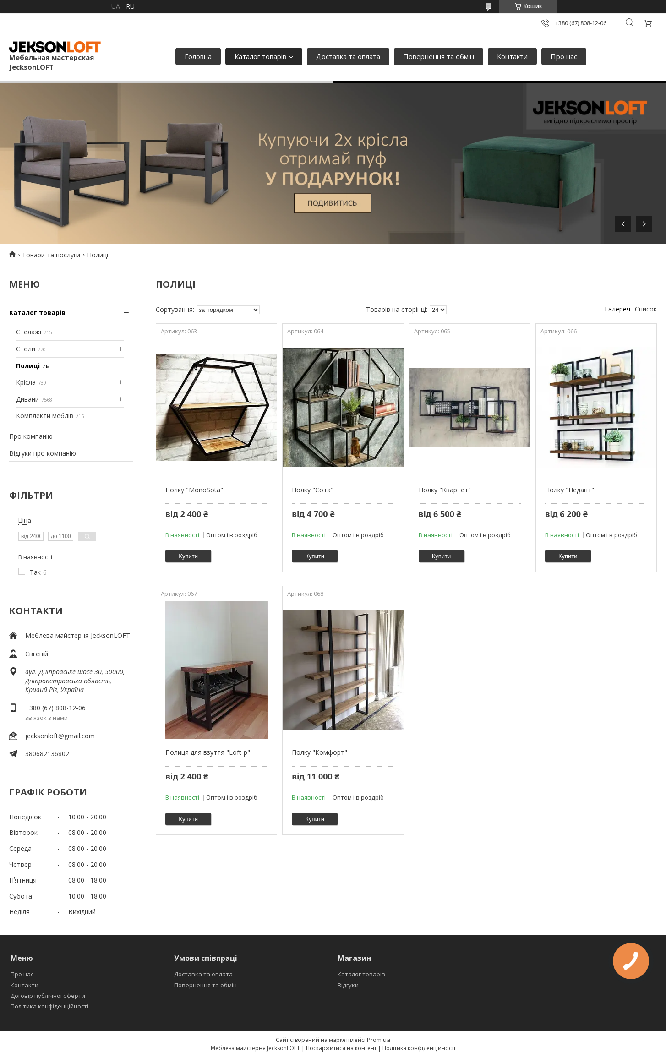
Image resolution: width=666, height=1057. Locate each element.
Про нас (564, 56)
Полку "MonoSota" (194, 489)
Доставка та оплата (348, 56)
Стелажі (28, 331)
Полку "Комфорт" (319, 752)
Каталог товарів (260, 56)
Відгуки (348, 985)
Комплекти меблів (44, 415)
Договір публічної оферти (48, 996)
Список (646, 309)
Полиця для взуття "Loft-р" (207, 752)
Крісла (26, 382)
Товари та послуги (51, 255)
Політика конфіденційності (49, 1006)
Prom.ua (378, 1039)
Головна (198, 56)
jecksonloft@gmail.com (60, 735)
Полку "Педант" (569, 489)
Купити (188, 556)
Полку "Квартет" (445, 489)
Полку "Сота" (312, 489)
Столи (25, 348)
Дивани (27, 399)
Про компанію (31, 436)
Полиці (28, 365)
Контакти (512, 56)
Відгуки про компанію (42, 453)
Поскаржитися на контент (341, 1048)
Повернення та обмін (438, 56)
